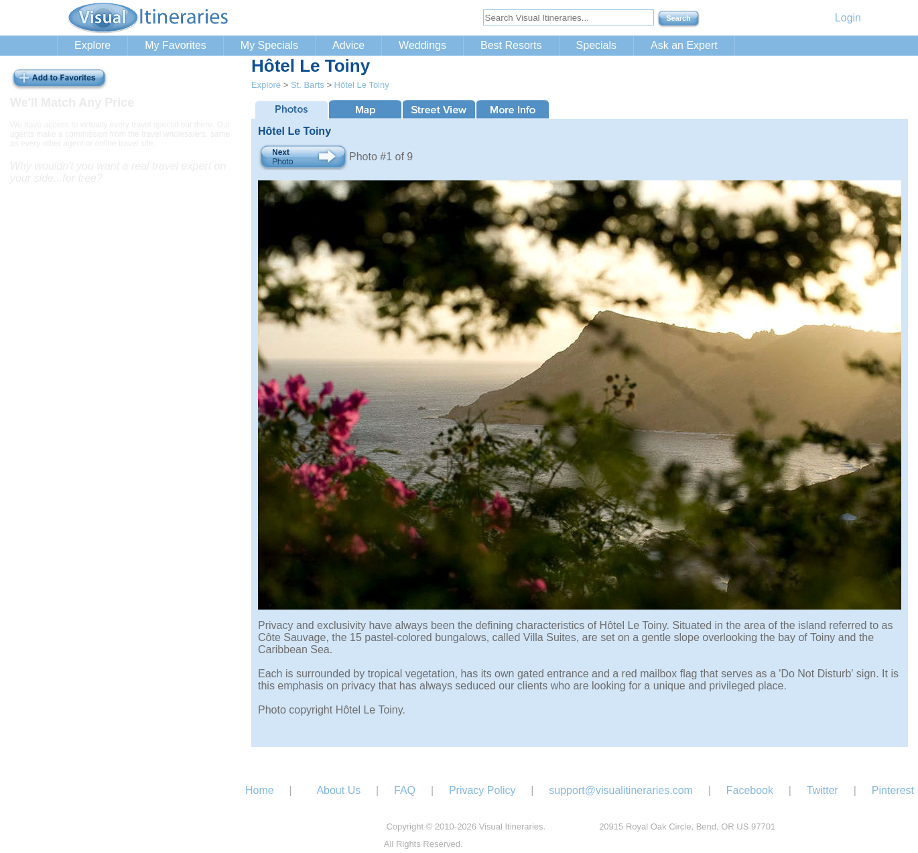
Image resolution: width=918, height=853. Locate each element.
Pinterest (893, 790)
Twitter (822, 790)
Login (848, 17)
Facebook (749, 790)
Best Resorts (511, 45)
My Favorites (175, 45)
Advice (348, 45)
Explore (92, 45)
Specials (596, 45)
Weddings (422, 45)
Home (259, 790)
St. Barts (307, 85)
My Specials (269, 45)
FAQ (404, 790)
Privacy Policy (482, 790)
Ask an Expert (684, 45)
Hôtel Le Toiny (361, 85)
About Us (338, 790)
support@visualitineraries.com (621, 790)
